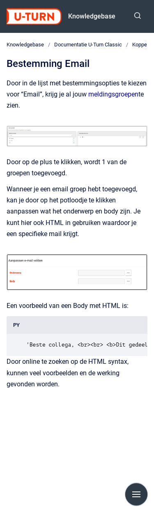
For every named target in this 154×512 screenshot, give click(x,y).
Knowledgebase (91, 16)
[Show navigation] (136, 494)
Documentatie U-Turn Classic (88, 44)
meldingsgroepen (113, 94)
